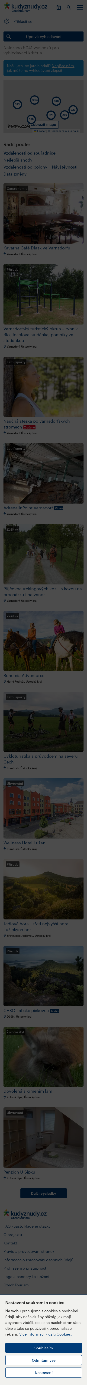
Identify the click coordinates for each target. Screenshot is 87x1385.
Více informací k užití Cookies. (45, 1334)
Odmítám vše (43, 1360)
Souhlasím (43, 1348)
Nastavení (43, 1372)
